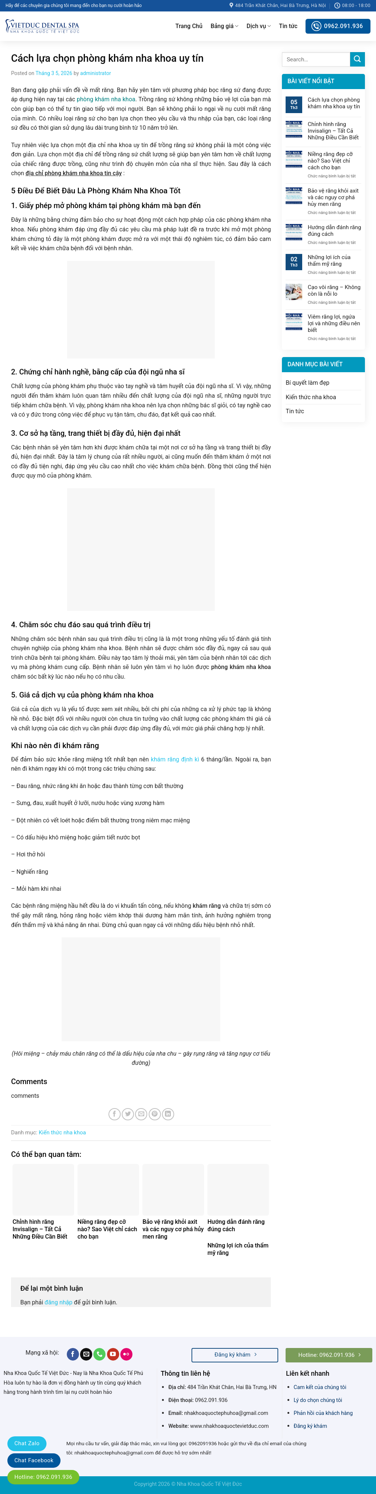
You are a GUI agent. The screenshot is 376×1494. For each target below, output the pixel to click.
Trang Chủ (188, 26)
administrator (95, 73)
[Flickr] (126, 1354)
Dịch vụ (258, 26)
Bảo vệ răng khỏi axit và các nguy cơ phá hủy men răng (333, 197)
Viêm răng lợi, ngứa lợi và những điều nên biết (334, 323)
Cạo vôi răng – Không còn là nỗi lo (334, 290)
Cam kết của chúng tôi (320, 1387)
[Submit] (357, 59)
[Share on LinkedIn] (168, 1114)
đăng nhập (58, 1302)
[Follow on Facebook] (73, 1354)
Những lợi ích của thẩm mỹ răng (329, 260)
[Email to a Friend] (141, 1114)
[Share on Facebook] (114, 1114)
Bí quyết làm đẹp (308, 382)
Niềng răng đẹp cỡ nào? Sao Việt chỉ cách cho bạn (330, 161)
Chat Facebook (34, 1460)
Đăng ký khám (310, 1426)
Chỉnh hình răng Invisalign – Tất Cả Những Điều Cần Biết (333, 131)
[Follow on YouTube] (113, 1354)
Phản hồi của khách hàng (323, 1413)
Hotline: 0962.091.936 (43, 1477)
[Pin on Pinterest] (155, 1114)
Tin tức (288, 26)
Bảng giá (225, 26)
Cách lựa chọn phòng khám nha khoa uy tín (334, 103)
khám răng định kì (175, 759)
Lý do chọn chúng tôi (318, 1400)
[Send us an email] (86, 1354)
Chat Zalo (26, 1443)
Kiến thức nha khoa (62, 1132)
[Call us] (99, 1354)
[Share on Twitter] (128, 1114)
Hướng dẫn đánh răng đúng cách (334, 230)
